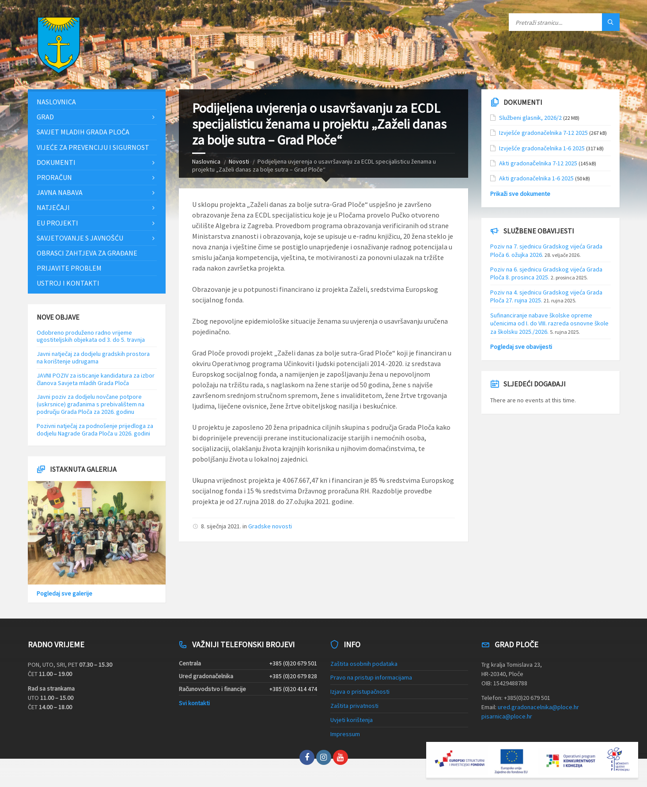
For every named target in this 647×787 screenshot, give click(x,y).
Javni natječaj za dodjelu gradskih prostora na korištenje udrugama (93, 357)
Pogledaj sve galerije (64, 593)
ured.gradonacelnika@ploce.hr (538, 707)
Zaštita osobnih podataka (363, 664)
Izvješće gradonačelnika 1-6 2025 (542, 148)
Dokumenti (56, 162)
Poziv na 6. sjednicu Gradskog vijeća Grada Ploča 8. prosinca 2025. (546, 273)
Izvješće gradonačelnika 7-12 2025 (543, 133)
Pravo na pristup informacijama (371, 677)
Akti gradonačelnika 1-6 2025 (536, 178)
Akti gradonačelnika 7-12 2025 (538, 163)
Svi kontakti (194, 703)
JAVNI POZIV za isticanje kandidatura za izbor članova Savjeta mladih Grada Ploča (96, 379)
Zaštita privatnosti (354, 706)
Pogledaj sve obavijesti (521, 347)
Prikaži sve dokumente (520, 194)
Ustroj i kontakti (68, 283)
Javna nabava (60, 192)
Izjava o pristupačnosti (360, 691)
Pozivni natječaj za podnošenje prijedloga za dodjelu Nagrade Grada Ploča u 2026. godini (95, 429)
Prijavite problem (69, 268)
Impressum (345, 734)
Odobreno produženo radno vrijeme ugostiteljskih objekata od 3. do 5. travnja (91, 336)
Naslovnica (206, 161)
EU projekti (57, 222)
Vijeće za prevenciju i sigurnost (93, 147)
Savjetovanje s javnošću (80, 237)
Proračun (54, 177)
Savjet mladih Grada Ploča (83, 131)
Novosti (239, 161)
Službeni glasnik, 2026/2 (530, 118)
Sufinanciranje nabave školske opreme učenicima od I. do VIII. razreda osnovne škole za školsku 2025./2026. (549, 323)
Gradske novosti (270, 526)
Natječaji (53, 207)
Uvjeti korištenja (351, 720)
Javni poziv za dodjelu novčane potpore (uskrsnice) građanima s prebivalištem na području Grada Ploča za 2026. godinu (90, 404)
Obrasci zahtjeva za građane (87, 252)
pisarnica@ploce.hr (506, 716)
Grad (45, 116)
